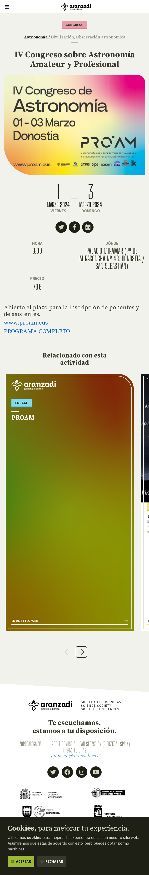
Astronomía (36, 37)
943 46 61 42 (76, 750)
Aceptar (21, 861)
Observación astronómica (100, 37)
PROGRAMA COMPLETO (37, 331)
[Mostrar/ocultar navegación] (7, 7)
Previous (67, 652)
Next (81, 652)
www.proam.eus (26, 322)
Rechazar (51, 861)
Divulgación (62, 37)
